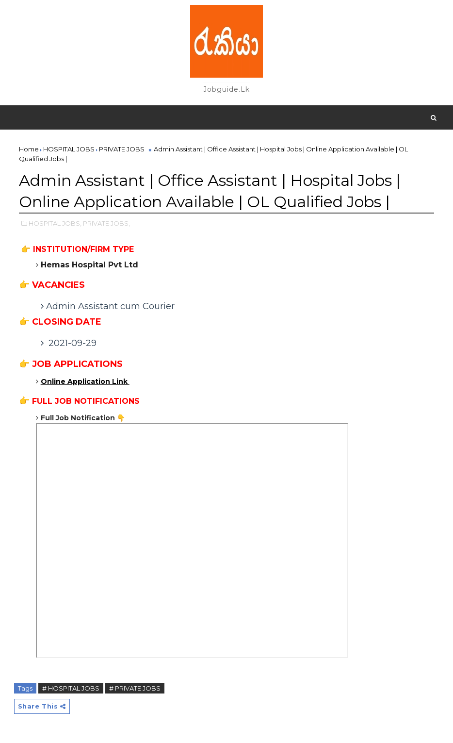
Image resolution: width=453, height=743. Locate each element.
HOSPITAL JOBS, (55, 223)
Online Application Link (85, 381)
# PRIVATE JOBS (135, 688)
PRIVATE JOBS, (106, 223)
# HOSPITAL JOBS (70, 688)
